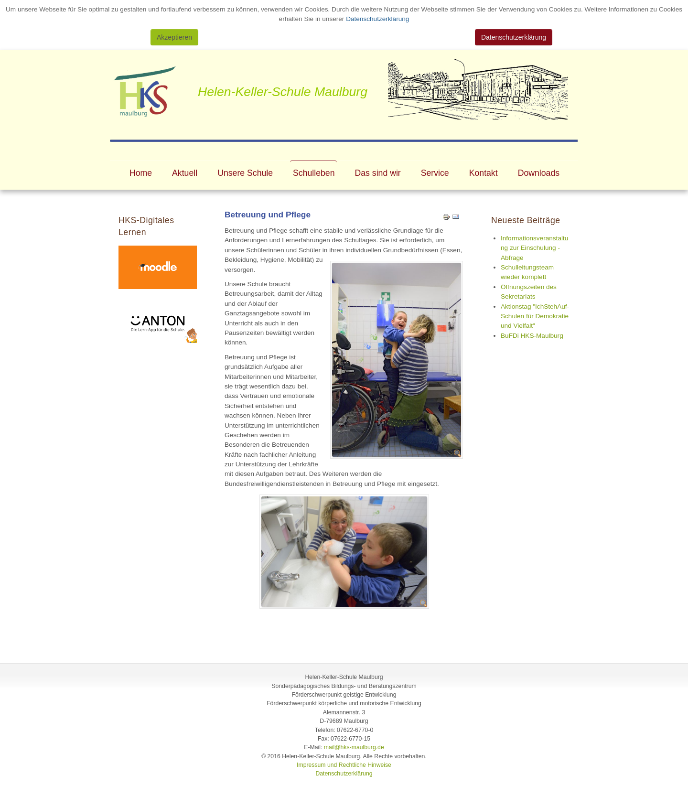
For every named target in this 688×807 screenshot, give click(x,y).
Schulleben (313, 173)
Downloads (538, 173)
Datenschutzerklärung (376, 18)
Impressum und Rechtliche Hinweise (344, 765)
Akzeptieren (174, 37)
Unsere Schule (245, 173)
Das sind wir (378, 173)
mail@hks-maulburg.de (354, 747)
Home (140, 173)
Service (435, 173)
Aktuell (184, 173)
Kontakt (483, 173)
